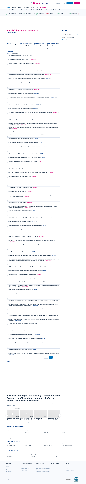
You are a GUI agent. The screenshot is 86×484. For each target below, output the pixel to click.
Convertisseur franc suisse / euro (67, 445)
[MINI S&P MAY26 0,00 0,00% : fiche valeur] (32, 13)
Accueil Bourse (9, 443)
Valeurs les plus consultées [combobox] (67, 34)
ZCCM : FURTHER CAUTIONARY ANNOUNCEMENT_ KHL (20, 59)
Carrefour (63, 434)
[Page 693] (23, 357)
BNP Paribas (46, 432)
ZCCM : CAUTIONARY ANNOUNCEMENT (16, 180)
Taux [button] (42, 9)
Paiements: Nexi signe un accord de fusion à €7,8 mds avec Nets (21, 289)
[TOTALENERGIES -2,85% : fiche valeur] (75, 13)
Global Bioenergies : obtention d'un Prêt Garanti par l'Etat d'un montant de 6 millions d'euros (26, 74)
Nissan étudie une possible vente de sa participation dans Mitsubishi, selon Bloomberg (25, 270)
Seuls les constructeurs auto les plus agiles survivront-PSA (20, 210)
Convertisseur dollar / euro (48, 445)
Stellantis (26, 429)
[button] (6, 3)
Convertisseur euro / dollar (48, 447)
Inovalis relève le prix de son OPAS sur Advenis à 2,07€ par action (21, 63)
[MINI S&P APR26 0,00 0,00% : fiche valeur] (18, 14)
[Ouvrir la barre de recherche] (58, 3)
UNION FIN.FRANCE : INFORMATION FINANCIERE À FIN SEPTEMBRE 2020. (23, 323)
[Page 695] (27, 357)
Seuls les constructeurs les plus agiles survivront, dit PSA (20, 221)
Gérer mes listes (64, 39)
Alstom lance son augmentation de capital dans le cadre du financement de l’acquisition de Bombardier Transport (30, 255)
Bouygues (27, 432)
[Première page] (14, 357)
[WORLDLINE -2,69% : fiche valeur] (75, 14)
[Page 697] (32, 357)
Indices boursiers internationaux (30, 443)
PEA (56, 456)
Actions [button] (13, 9)
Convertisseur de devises (48, 443)
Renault (26, 430)
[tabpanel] (33, 207)
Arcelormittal (46, 435)
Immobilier (26, 7)
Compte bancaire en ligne (11, 454)
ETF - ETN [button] (32, 9)
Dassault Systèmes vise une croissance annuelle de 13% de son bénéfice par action (24, 131)
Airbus (45, 429)
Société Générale (47, 434)
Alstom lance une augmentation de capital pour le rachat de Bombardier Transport (24, 244)
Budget (20, 7)
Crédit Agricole (9, 430)
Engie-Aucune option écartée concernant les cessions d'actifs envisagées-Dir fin (24, 345)
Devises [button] (46, 9)
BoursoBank (43, 7)
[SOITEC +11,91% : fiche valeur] (65, 13)
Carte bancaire (9, 456)
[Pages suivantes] (41, 357)
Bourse (8, 7)
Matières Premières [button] (53, 9)
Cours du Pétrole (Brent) (29, 447)
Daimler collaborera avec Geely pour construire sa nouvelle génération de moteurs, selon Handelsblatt (28, 85)
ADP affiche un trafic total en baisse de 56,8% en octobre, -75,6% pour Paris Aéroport (25, 157)
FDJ (7, 432)
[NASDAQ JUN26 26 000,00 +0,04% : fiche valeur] (32, 14)
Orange (26, 434)
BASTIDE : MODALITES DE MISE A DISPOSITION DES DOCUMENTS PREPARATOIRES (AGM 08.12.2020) (28, 172)
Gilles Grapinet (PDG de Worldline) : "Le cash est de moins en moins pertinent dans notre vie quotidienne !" (30, 97)
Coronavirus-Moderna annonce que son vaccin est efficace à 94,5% (21, 138)
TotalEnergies (9, 435)
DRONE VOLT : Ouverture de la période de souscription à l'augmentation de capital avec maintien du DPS (28, 281)
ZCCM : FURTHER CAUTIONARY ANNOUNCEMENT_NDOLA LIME (21, 183)
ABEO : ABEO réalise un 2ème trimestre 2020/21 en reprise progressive (22, 274)
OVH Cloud (46, 430)
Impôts (32, 7)
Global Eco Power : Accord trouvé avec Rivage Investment (20, 330)
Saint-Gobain (27, 435)
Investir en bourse (59, 454)
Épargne (14, 7)
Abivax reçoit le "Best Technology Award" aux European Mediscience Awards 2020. (24, 146)
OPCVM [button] (38, 9)
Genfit (63, 429)
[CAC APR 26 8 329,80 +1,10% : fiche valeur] (18, 13)
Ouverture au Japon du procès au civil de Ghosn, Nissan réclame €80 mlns (23, 342)
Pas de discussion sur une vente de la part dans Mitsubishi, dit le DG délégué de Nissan (25, 225)
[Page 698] (35, 357)
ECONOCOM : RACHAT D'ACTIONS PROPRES (17, 202)
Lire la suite (48, 404)
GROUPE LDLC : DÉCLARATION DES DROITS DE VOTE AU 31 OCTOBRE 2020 (23, 236)
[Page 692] (20, 357)
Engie (63, 435)
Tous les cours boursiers (11, 445)
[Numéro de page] (46, 357)
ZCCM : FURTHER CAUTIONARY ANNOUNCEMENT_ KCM (20, 176)
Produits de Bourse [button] (25, 9)
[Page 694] (25, 357)
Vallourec (63, 432)
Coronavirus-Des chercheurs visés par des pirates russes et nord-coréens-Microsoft (25, 338)
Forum (60, 9)
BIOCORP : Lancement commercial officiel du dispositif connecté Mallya (22, 247)
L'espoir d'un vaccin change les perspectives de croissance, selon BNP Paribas (24, 229)
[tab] (9, 53)
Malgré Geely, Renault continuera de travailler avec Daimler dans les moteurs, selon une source (27, 78)
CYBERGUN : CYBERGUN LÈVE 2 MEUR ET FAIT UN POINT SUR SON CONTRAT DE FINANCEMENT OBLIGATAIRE (30, 112)
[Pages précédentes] (16, 357)
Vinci (7, 429)
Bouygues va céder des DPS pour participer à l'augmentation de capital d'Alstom (24, 153)
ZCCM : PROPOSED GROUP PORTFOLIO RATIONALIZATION (20, 187)
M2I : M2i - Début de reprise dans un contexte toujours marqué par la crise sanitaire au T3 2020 (26, 296)
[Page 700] (39, 357)
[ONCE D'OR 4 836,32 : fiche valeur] (44, 14)
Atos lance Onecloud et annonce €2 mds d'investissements (20, 251)
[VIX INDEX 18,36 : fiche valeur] (55, 14)
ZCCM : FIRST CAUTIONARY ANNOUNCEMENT (18, 191)
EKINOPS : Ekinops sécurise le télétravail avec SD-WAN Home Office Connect (23, 161)
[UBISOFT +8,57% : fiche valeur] (65, 14)
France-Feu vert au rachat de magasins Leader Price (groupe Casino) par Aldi (23, 82)
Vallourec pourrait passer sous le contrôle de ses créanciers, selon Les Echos (23, 142)
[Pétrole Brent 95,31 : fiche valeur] (44, 13)
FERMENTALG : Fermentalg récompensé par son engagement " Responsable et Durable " (26, 70)
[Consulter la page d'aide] (64, 3)
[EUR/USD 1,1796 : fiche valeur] (55, 13)
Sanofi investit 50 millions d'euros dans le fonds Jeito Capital (20, 349)
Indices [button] (18, 9)
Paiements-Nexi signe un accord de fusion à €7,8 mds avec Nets (21, 293)
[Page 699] (37, 357)
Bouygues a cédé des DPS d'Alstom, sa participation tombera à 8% (21, 93)
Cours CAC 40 (9, 447)
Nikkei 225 (8, 12)
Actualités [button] (8, 9)
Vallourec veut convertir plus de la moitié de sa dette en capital (21, 108)
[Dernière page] (43, 357)
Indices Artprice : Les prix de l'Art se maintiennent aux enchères (21, 89)
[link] (8, 469)
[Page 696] (30, 357)
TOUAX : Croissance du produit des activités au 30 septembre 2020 (21, 334)
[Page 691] (18, 357)
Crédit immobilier (34, 454)
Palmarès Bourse (28, 445)
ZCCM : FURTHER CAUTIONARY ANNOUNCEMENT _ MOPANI (20, 55)
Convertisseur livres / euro (66, 443)
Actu (37, 7)
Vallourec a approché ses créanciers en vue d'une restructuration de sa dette (23, 119)
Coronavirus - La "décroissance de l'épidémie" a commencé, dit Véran (22, 104)
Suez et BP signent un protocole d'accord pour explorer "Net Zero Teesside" (23, 232)
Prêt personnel (33, 456)
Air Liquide (64, 430)
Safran (8, 434)
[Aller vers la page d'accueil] (42, 3)
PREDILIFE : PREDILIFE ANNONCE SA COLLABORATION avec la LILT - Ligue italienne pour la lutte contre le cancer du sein (32, 240)
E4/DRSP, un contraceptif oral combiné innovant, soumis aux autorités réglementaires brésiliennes (27, 134)
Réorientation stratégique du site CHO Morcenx (18, 168)
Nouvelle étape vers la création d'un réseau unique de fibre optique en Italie (23, 308)
